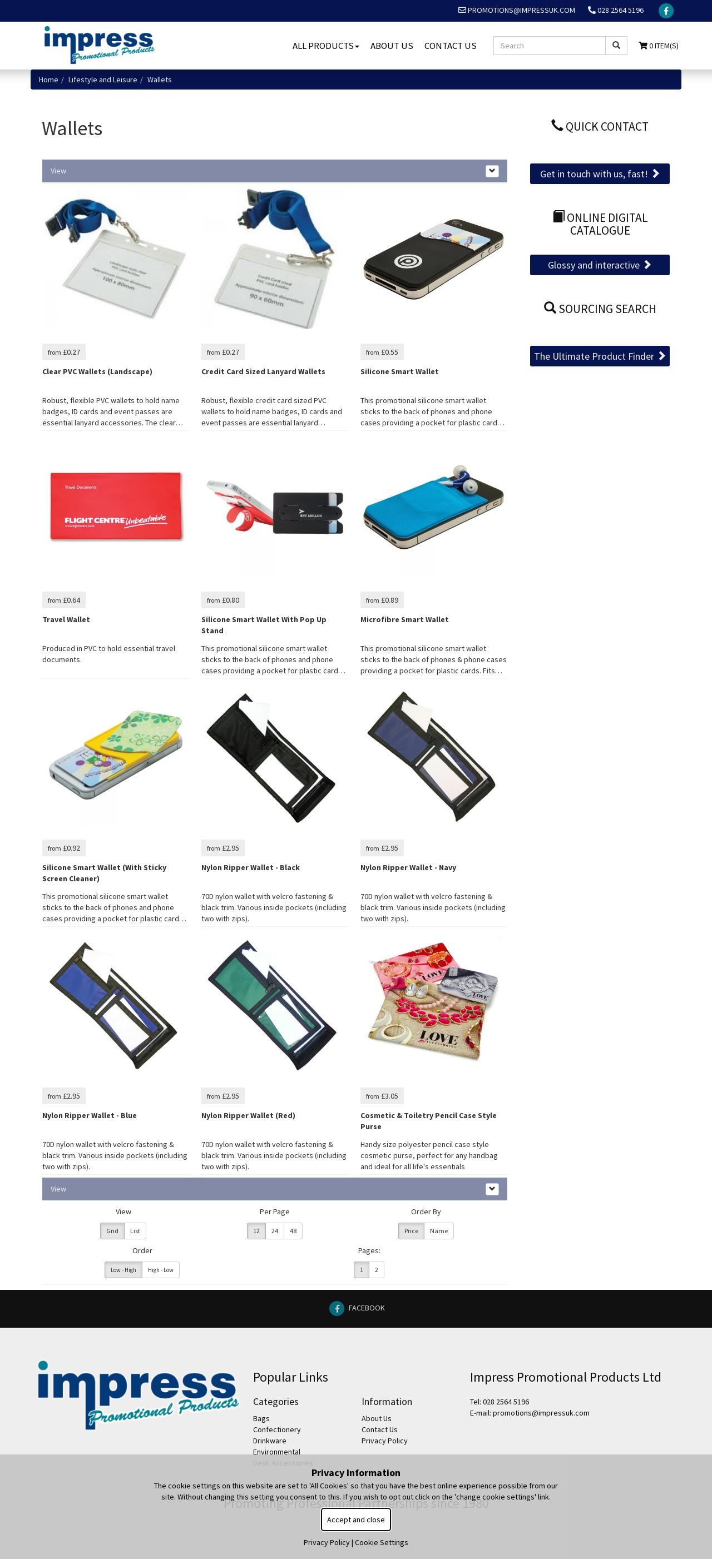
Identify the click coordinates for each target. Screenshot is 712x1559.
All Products (326, 45)
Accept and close (356, 1520)
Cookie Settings (381, 1542)
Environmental (276, 1452)
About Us (391, 45)
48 (293, 1231)
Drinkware (269, 1441)
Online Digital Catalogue (600, 224)
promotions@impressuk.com (516, 10)
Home (48, 80)
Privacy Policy (385, 1441)
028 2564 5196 (616, 10)
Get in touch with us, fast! (600, 173)
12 (256, 1231)
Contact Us (450, 45)
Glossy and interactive (600, 265)
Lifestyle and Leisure (102, 80)
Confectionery (277, 1429)
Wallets (159, 80)
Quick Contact (600, 126)
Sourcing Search (600, 308)
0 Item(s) (659, 46)
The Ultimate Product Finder (600, 356)
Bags (261, 1418)
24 (274, 1231)
